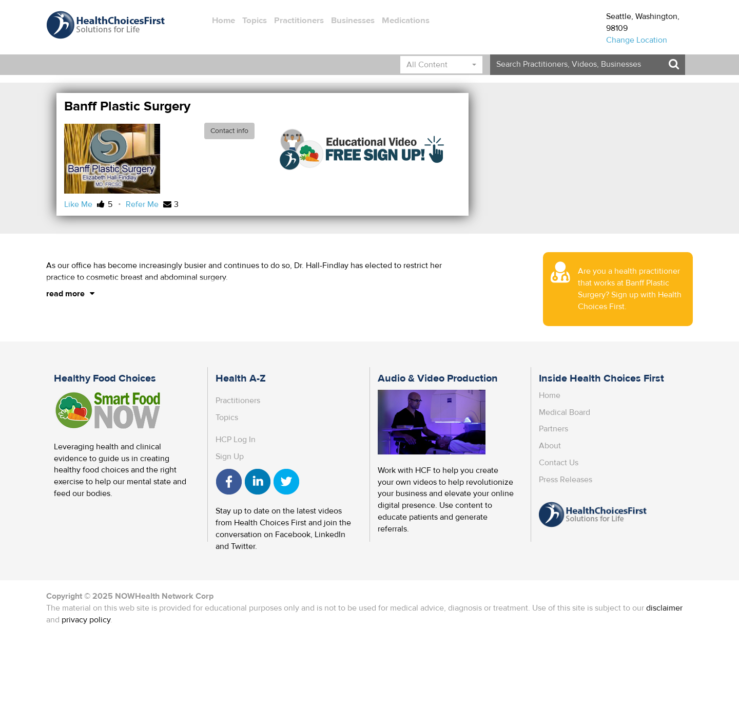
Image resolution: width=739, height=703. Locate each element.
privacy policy (86, 620)
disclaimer (664, 608)
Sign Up (230, 456)
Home (223, 20)
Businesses (353, 20)
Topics (254, 20)
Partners (553, 429)
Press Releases (565, 479)
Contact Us (558, 463)
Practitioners (299, 20)
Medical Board (564, 412)
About (550, 446)
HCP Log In (236, 439)
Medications (406, 20)
